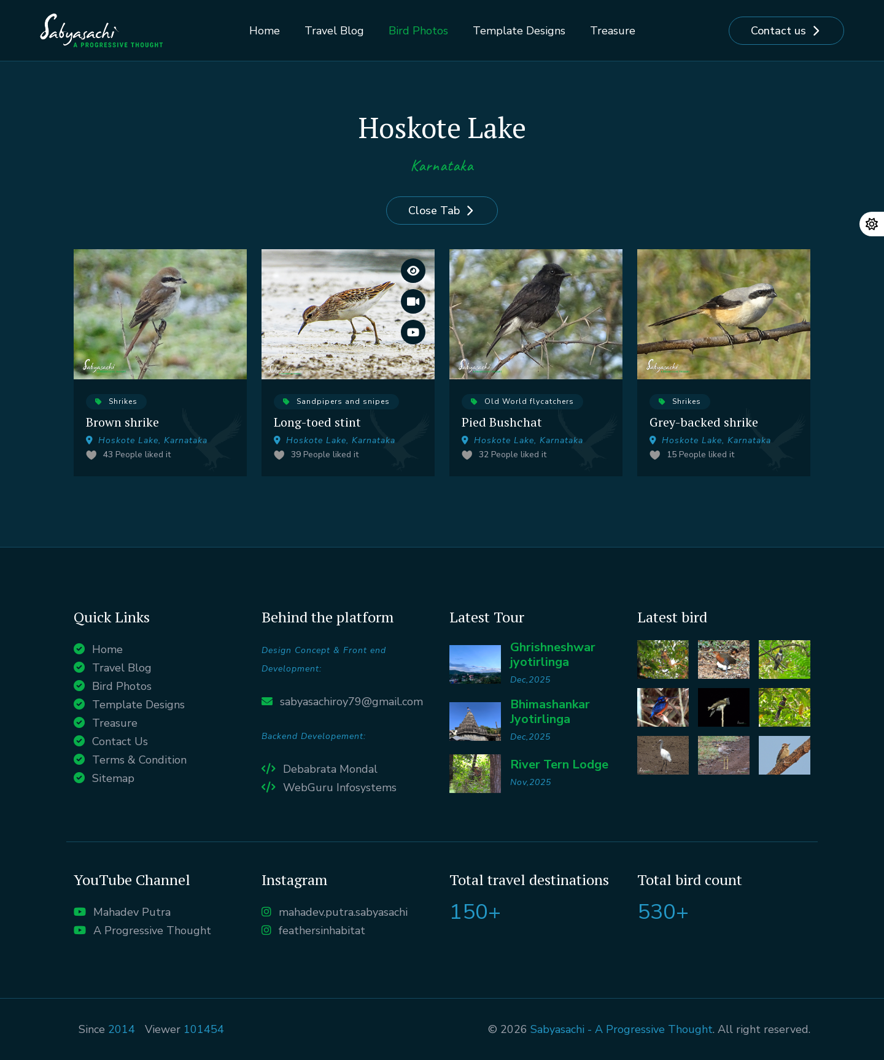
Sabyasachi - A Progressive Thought (621, 1029)
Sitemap (113, 778)
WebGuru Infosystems (340, 787)
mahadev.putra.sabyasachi (343, 912)
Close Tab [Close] (434, 210)
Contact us (778, 30)
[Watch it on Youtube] (413, 332)
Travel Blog (334, 30)
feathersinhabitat (322, 930)
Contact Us (120, 741)
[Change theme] (871, 224)
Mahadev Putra (132, 912)
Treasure (612, 30)
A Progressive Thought (152, 930)
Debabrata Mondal (330, 769)
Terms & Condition (139, 759)
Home (264, 30)
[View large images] (413, 270)
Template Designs (519, 30)
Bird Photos (418, 30)
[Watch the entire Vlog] (413, 301)
